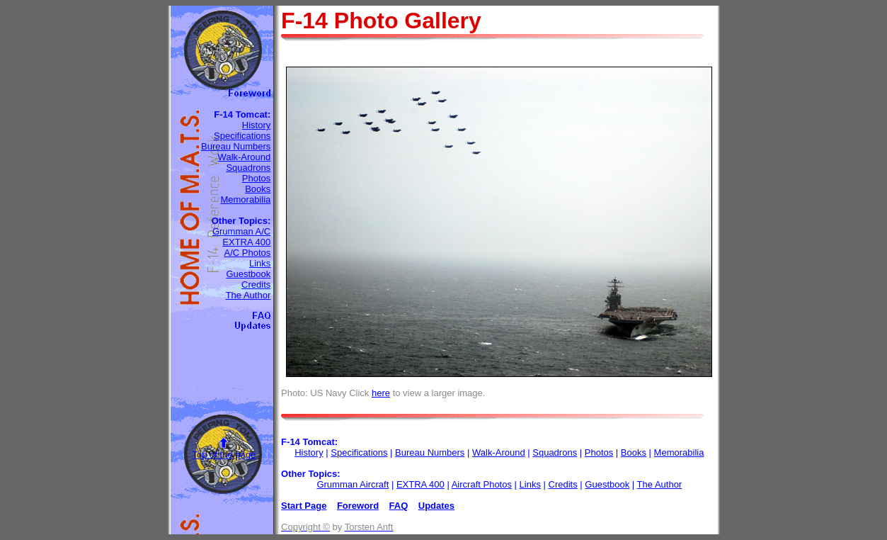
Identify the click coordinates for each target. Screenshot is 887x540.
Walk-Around (244, 157)
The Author (248, 295)
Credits (255, 284)
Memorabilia (245, 199)
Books (257, 189)
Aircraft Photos (482, 484)
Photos (256, 178)
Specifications (242, 135)
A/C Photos (247, 252)
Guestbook (248, 274)
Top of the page (224, 454)
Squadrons (248, 167)
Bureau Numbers (235, 146)
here (381, 393)
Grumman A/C (241, 231)
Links (259, 263)
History (256, 125)
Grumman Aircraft (352, 484)
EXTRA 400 (246, 242)
